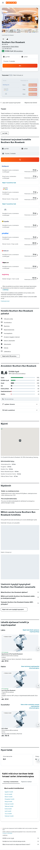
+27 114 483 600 (7, 48)
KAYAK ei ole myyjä (21, 838)
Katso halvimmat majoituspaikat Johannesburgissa (30, 667)
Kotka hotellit (8, 809)
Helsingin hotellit (9, 816)
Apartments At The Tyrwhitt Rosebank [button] (12, 654)
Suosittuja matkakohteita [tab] (11, 781)
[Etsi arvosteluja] (21, 399)
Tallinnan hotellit (9, 806)
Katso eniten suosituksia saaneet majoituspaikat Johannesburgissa (30, 706)
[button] (3, 3)
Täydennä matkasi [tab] (26, 781)
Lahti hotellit (8, 811)
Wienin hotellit (8, 796)
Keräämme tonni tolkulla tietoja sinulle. (21, 841)
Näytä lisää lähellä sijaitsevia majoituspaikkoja (31, 630)
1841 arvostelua (18, 51)
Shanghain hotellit (9, 799)
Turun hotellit (8, 813)
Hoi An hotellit (8, 794)
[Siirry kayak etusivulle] (11, 3)
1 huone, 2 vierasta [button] (9, 61)
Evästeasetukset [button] (5, 301)
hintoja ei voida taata (7, 833)
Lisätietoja (5, 289)
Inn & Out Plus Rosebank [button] (8, 690)
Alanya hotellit (8, 801)
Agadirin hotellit (9, 792)
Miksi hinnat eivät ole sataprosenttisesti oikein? (21, 844)
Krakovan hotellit (9, 804)
